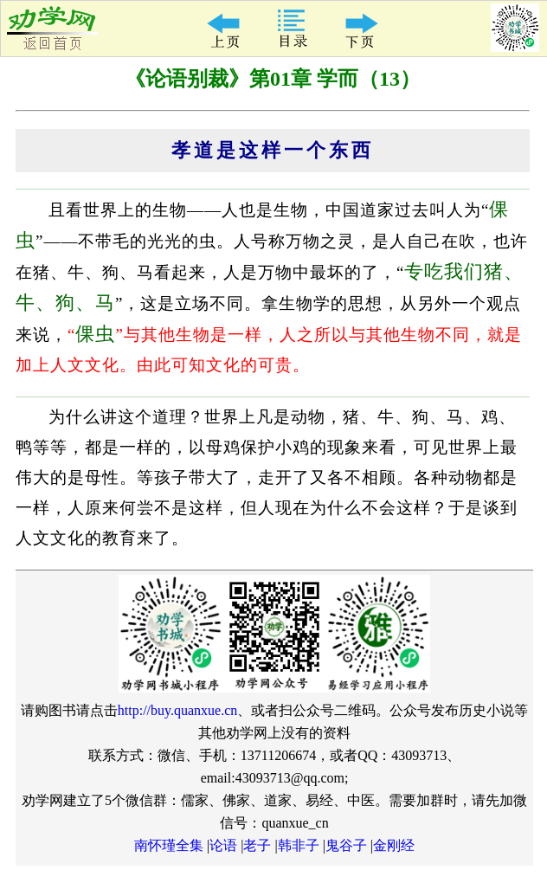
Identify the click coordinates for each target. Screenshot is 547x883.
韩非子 (298, 845)
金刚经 (394, 845)
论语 (223, 845)
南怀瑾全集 (168, 845)
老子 (257, 845)
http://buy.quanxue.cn (178, 710)
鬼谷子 (346, 845)
